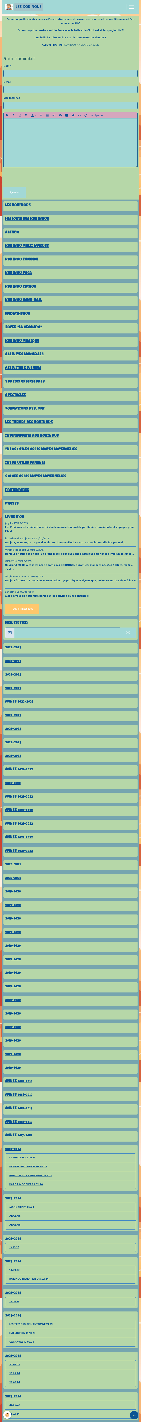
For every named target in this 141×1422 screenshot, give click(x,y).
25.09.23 (14, 1405)
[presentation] (29, 177)
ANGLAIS (15, 1216)
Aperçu (97, 115)
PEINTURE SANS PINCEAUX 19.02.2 (30, 1175)
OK (128, 632)
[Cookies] (7, 1415)
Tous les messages (22, 609)
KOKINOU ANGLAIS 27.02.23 (81, 45)
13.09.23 (14, 1247)
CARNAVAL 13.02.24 (21, 1342)
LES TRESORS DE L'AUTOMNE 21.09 (31, 1324)
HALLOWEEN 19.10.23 (22, 1333)
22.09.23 (14, 1364)
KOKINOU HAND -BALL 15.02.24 (29, 1279)
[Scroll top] (134, 1415)
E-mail (7, 82)
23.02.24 (14, 1373)
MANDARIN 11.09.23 (21, 1207)
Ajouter (14, 192)
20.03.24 (14, 1382)
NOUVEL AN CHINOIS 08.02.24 (28, 1166)
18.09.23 (14, 1301)
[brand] (24, 7)
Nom (6, 66)
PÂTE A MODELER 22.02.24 (26, 1184)
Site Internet (11, 98)
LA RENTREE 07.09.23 (22, 1158)
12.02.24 (14, 1414)
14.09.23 (14, 1270)
